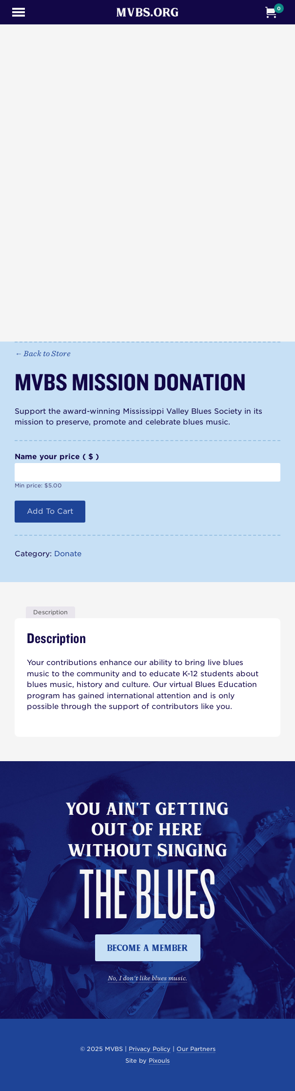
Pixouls (159, 1060)
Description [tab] (50, 612)
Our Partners (196, 1048)
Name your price (57, 457)
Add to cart (50, 511)
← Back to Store (43, 353)
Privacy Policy (150, 1048)
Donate (67, 553)
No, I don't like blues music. (147, 977)
